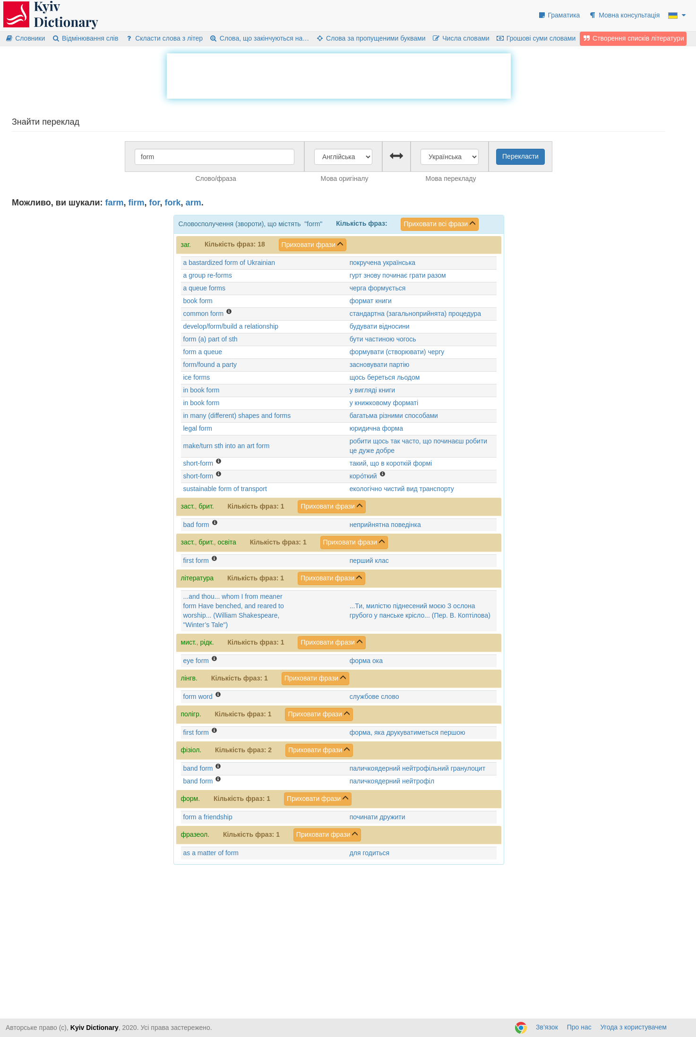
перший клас (369, 560)
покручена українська (382, 262)
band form (198, 768)
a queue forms (204, 288)
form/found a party (210, 364)
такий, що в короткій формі (391, 463)
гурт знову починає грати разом (398, 275)
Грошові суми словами (536, 38)
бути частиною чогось (383, 339)
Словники (25, 38)
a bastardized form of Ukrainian (229, 262)
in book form (201, 390)
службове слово (374, 696)
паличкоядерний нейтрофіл (392, 781)
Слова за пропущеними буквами (370, 38)
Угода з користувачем (634, 1027)
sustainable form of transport (225, 489)
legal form (197, 428)
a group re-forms (207, 275)
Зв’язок (547, 1027)
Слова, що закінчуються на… (259, 38)
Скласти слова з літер (164, 38)
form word (198, 696)
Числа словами (461, 38)
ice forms (196, 377)
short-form (198, 463)
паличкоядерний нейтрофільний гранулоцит (417, 768)
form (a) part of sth (210, 339)
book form (198, 301)
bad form (196, 524)
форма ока (366, 660)
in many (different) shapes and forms (237, 415)
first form (196, 560)
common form (203, 313)
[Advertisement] (339, 74)
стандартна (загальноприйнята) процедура (415, 313)
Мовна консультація (624, 15)
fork (173, 202)
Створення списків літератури (633, 38)
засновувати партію (380, 364)
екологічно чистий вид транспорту (402, 489)
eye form (196, 660)
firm (137, 202)
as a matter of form (211, 853)
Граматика (559, 15)
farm (114, 202)
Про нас (579, 1027)
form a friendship (207, 817)
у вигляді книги (372, 390)
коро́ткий (363, 476)
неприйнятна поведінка (385, 524)
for (154, 202)
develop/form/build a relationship (231, 326)
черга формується (378, 288)
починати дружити (377, 817)
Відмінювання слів (85, 38)
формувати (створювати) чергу (397, 352)
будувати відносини (380, 326)
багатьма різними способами (394, 415)
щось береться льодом (385, 377)
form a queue (203, 352)
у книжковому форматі (384, 403)
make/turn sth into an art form (226, 446)
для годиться (369, 853)
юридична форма (376, 428)
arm (193, 202)
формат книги (371, 301)
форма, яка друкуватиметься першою (407, 732)
